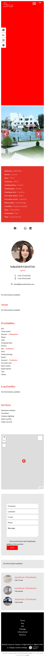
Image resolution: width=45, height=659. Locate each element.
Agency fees (38, 644)
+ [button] (4, 437)
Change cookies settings (18, 647)
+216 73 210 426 (24, 275)
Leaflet (41, 488)
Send (12, 548)
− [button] (4, 440)
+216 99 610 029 (24, 278)
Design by (33, 647)
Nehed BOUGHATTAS (22, 266)
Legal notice (27, 644)
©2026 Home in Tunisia (11, 644)
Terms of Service (21, 655)
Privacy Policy (36, 653)
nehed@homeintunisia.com (24, 284)
